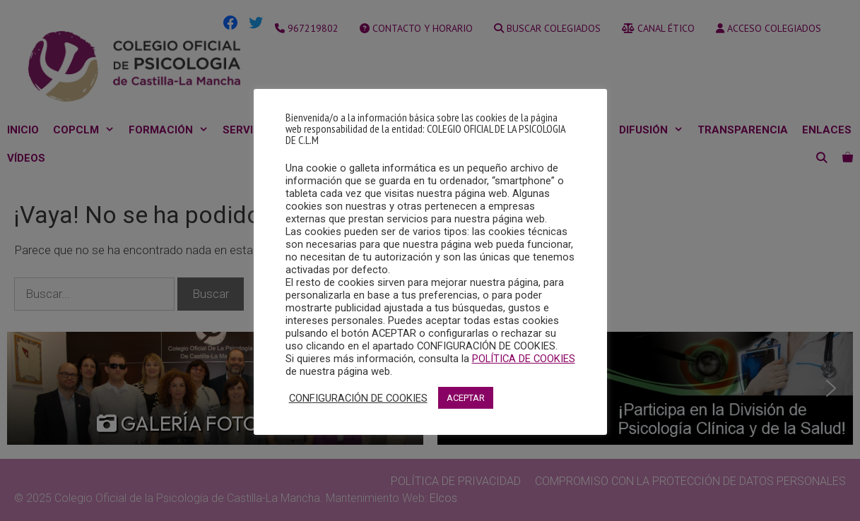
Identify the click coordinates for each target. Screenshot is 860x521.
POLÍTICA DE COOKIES (523, 358)
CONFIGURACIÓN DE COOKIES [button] (358, 398)
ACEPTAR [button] (466, 398)
